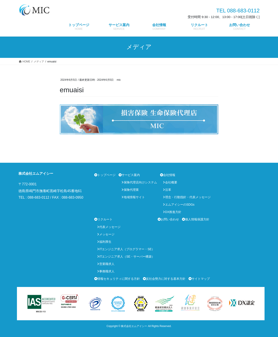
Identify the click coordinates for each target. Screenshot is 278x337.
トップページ (106, 175)
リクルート (105, 219)
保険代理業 (131, 189)
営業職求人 (106, 264)
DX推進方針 (173, 212)
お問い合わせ (170, 219)
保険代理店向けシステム (140, 182)
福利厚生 (105, 241)
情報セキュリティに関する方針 (118, 278)
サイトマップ (201, 278)
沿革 (168, 189)
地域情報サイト (134, 197)
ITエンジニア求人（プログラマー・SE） (127, 249)
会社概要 (171, 182)
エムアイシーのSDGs (179, 204)
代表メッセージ (110, 227)
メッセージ (106, 234)
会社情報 (169, 175)
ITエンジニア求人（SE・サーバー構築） (127, 256)
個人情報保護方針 (197, 219)
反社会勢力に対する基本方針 (165, 278)
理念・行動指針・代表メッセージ (188, 197)
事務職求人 (106, 271)
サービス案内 (131, 175)
